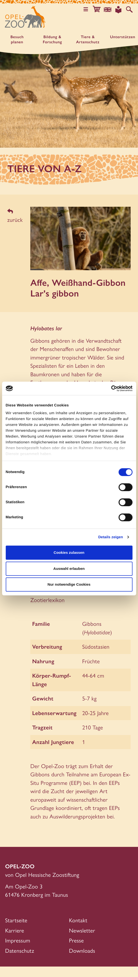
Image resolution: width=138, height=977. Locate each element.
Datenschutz (19, 961)
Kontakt (78, 930)
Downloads (82, 961)
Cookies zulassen (69, 552)
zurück (15, 216)
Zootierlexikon (47, 610)
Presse (76, 951)
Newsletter (82, 941)
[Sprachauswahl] (108, 10)
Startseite (16, 930)
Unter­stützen (122, 36)
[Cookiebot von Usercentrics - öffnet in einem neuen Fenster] (111, 388)
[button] (97, 10)
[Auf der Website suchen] (129, 10)
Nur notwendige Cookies (69, 584)
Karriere (14, 941)
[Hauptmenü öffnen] (86, 10)
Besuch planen (17, 39)
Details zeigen (110, 537)
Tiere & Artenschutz (88, 39)
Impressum (17, 951)
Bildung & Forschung (52, 39)
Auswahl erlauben (69, 568)
